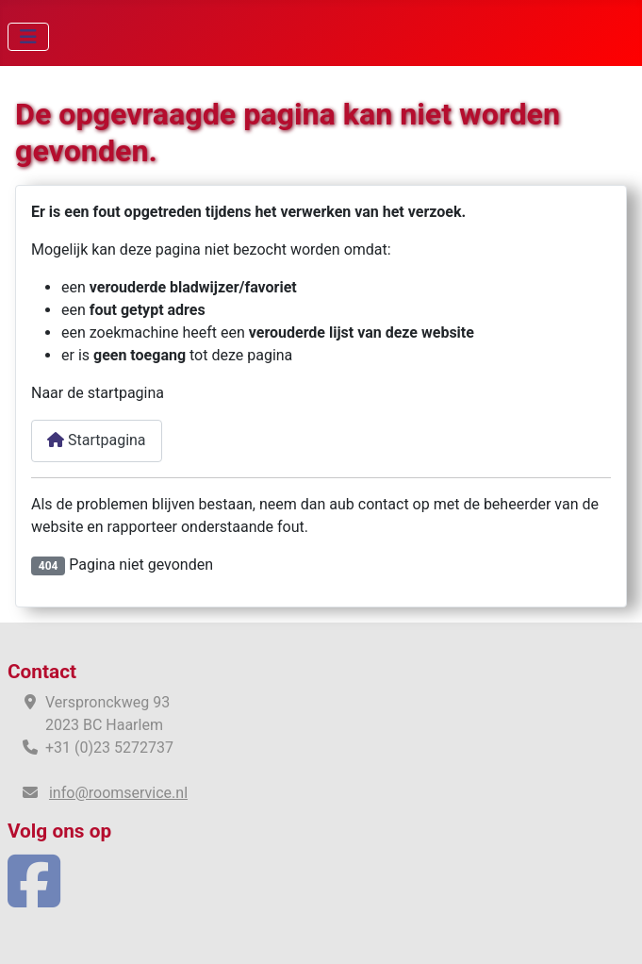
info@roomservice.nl (118, 793)
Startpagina (96, 440)
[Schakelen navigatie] (28, 37)
